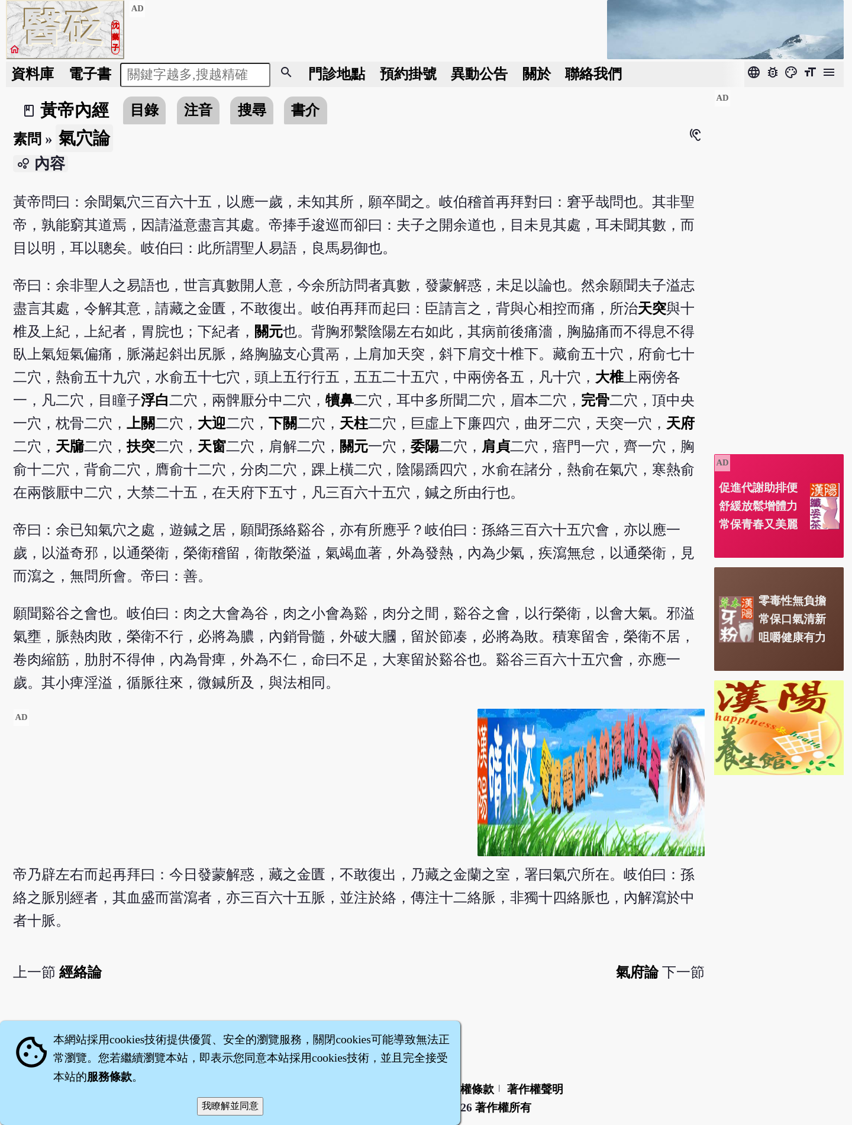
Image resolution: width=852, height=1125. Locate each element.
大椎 (609, 377)
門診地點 (336, 74)
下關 (283, 423)
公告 (479, 74)
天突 (652, 308)
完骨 (595, 400)
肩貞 (496, 446)
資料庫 (32, 74)
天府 (680, 423)
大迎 (212, 423)
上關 (141, 423)
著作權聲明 (535, 1089)
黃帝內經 (74, 110)
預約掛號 (408, 74)
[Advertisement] (240, 792)
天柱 (354, 423)
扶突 (141, 446)
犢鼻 (339, 400)
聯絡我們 (593, 74)
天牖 (70, 446)
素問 (27, 139)
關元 (268, 331)
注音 (198, 110)
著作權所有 (503, 1107)
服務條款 (109, 1077)
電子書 (90, 74)
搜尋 (252, 110)
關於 (536, 74)
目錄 (144, 110)
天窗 (212, 446)
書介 (305, 110)
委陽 (425, 446)
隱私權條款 (466, 1089)
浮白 (155, 400)
